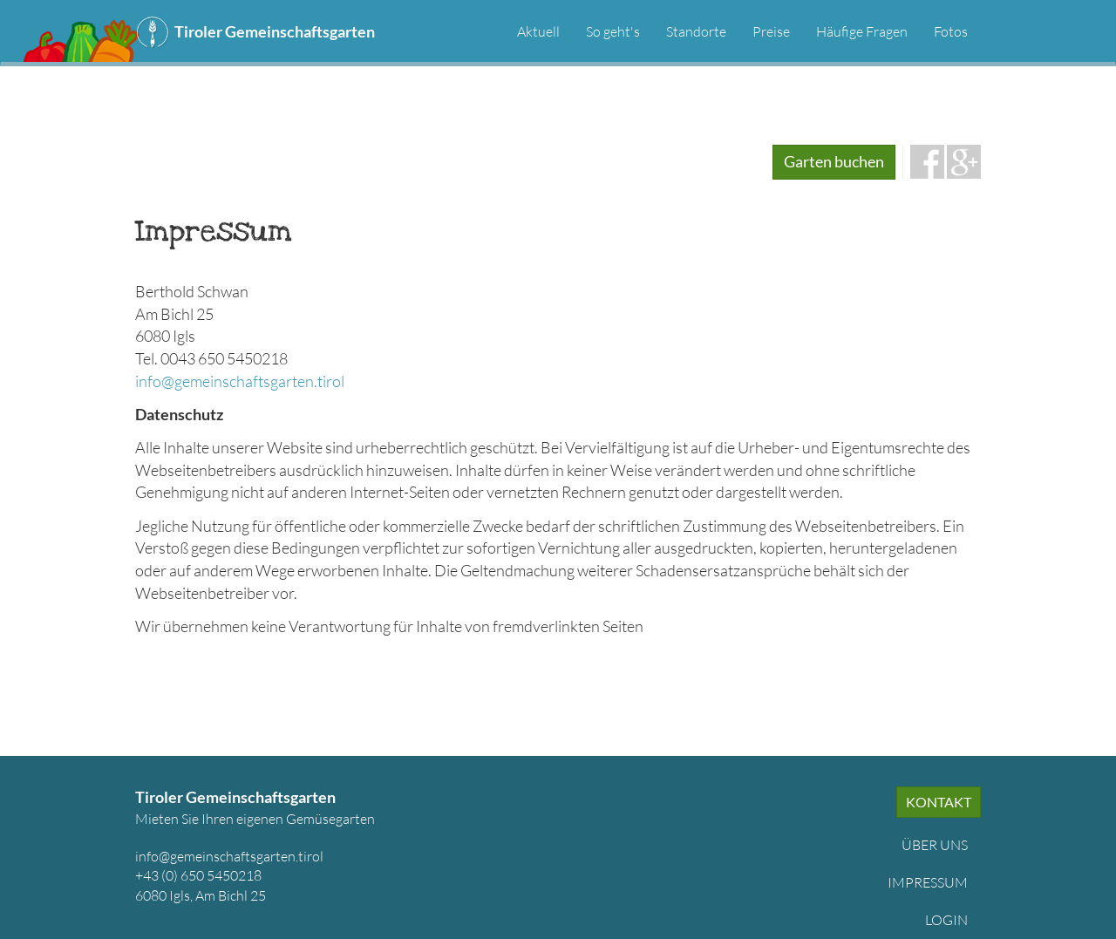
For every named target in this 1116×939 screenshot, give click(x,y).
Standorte (696, 31)
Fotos (951, 31)
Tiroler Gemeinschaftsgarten (274, 31)
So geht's (613, 31)
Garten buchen (834, 161)
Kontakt (938, 801)
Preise (771, 31)
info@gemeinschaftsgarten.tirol (239, 381)
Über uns (935, 845)
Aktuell (538, 31)
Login (946, 920)
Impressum (928, 882)
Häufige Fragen (862, 31)
